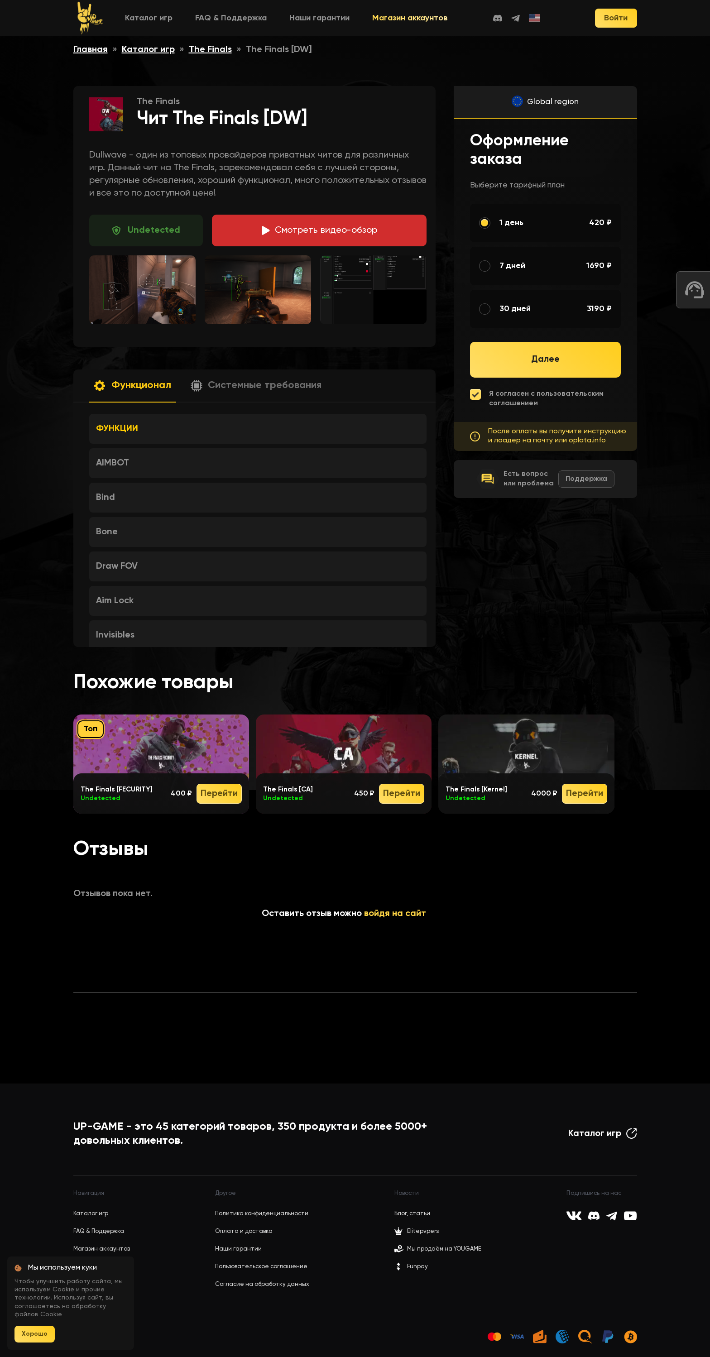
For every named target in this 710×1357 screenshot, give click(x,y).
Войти (616, 18)
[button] (133, 386)
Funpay (411, 1266)
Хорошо (35, 1334)
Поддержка (586, 479)
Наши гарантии (319, 18)
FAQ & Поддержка (231, 18)
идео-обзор (326, 230)
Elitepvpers (416, 1231)
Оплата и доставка (244, 1231)
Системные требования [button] (264, 385)
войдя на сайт (395, 913)
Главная (90, 49)
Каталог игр (149, 18)
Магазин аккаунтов (410, 18)
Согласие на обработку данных (262, 1284)
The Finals (210, 49)
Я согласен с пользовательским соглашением (546, 398)
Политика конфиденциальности (261, 1214)
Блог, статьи (412, 1214)
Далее (545, 359)
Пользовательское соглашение (261, 1267)
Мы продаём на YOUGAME (444, 1249)
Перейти (219, 793)
